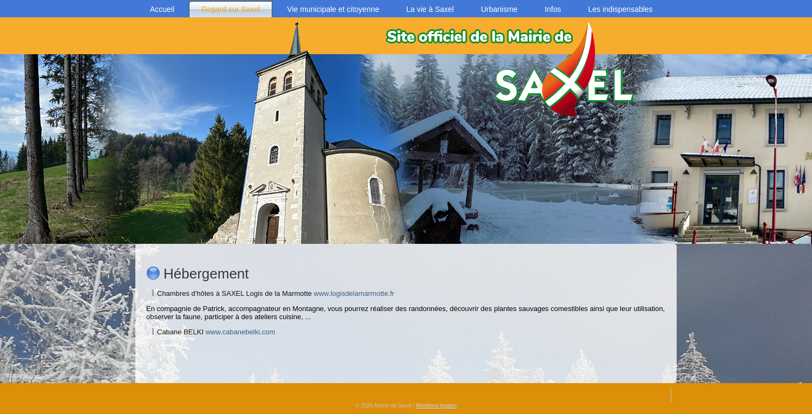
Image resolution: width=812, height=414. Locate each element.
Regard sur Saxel (230, 9)
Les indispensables (620, 9)
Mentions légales (436, 406)
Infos (553, 9)
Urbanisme (499, 9)
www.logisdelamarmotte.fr (354, 293)
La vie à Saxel (430, 9)
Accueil (162, 9)
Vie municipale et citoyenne (333, 9)
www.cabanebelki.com (241, 332)
